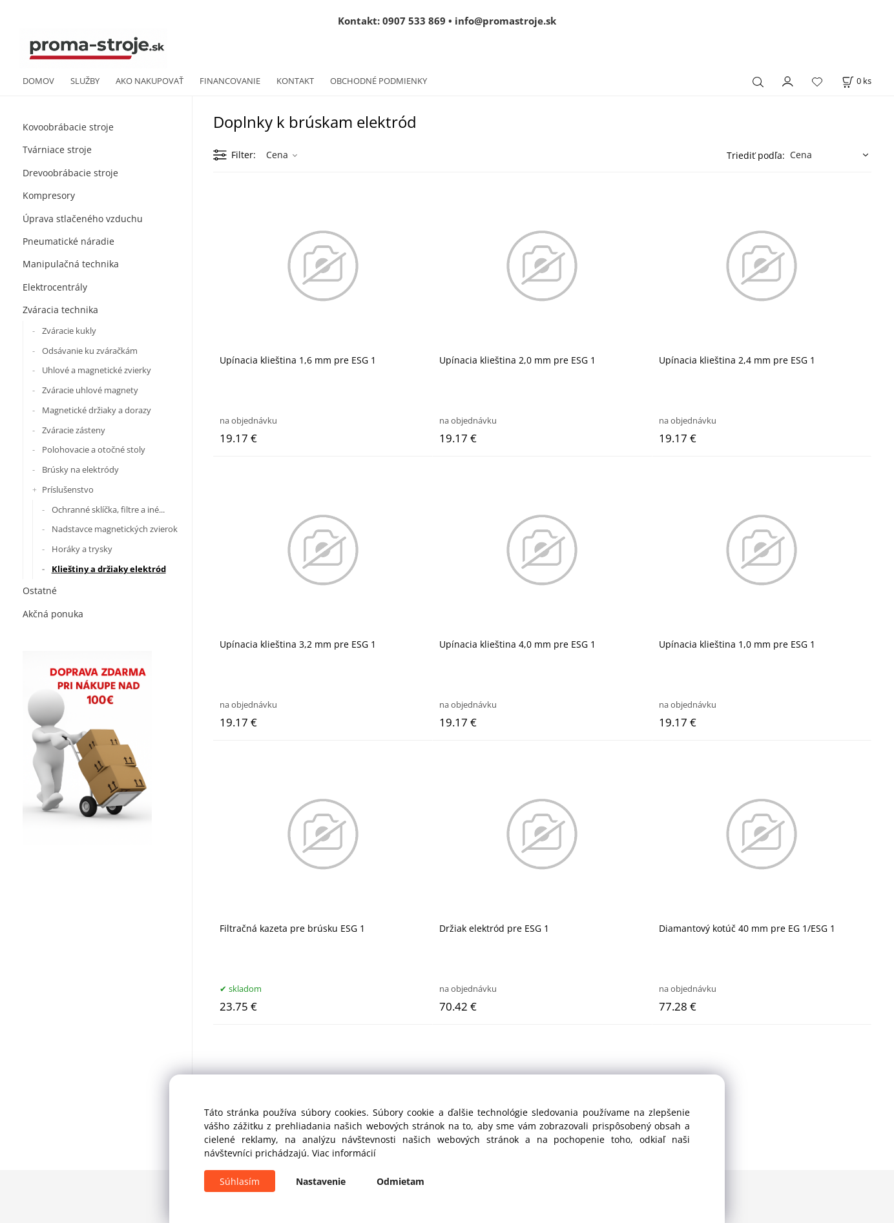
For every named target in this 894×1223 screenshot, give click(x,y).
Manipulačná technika (71, 264)
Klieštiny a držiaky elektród (109, 569)
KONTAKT (295, 81)
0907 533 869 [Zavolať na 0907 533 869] (414, 20)
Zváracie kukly (69, 330)
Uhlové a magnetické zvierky (96, 370)
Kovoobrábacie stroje (68, 127)
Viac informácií (344, 1153)
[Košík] (856, 81)
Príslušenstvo (68, 489)
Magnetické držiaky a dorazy (96, 410)
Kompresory (49, 195)
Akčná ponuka (53, 614)
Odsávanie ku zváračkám (90, 350)
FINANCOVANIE (230, 81)
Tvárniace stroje (57, 149)
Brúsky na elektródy (80, 469)
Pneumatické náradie (68, 241)
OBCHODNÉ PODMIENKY (378, 81)
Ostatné (40, 590)
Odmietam (400, 1181)
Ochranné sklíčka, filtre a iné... (108, 509)
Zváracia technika (60, 309)
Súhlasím (240, 1181)
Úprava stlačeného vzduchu (83, 218)
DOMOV (38, 81)
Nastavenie (321, 1181)
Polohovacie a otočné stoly (93, 449)
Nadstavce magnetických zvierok (115, 529)
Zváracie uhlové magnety (90, 390)
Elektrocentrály (55, 287)
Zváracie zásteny (73, 430)
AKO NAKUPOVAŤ (149, 81)
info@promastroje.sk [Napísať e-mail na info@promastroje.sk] (505, 20)
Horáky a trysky (82, 549)
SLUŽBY (84, 81)
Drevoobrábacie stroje (70, 173)
